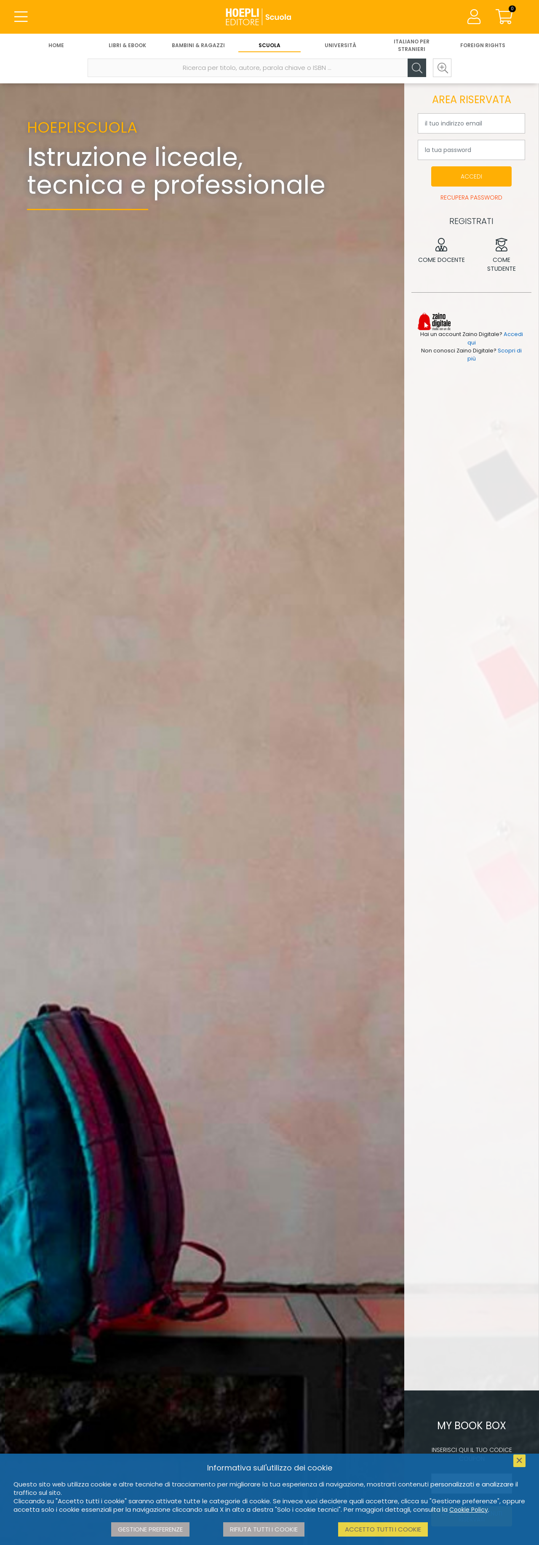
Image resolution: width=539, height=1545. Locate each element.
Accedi (471, 176)
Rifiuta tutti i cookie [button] (264, 1529)
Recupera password (471, 197)
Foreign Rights (482, 45)
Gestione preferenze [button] (150, 1529)
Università (340, 45)
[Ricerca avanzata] (442, 68)
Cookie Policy (468, 1509)
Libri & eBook (127, 45)
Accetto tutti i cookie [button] (383, 1529)
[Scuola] (269, 16)
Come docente (441, 251)
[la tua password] (471, 150)
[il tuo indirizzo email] (471, 123)
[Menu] (21, 16)
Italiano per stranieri (412, 45)
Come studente (502, 255)
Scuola (269, 45)
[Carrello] (504, 16)
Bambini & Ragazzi (198, 45)
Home (56, 45)
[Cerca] (417, 68)
